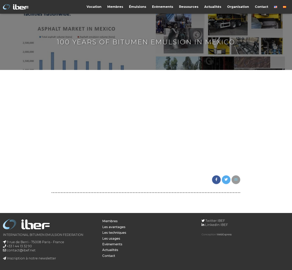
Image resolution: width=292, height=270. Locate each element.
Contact (261, 7)
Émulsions (137, 7)
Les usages (111, 238)
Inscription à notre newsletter (29, 258)
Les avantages (113, 227)
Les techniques (114, 233)
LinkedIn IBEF (215, 225)
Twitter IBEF (213, 221)
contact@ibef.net (19, 250)
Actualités (212, 7)
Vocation (94, 7)
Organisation (238, 7)
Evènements (162, 7)
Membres (115, 7)
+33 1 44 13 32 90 (17, 246)
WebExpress (224, 234)
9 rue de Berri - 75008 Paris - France (33, 242)
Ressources (188, 7)
